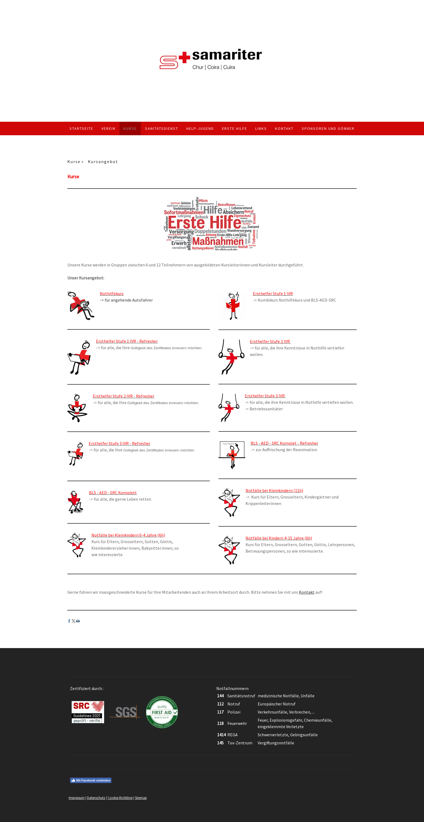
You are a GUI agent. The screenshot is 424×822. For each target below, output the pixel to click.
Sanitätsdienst (161, 128)
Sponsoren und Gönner (328, 128)
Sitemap (141, 797)
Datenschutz (96, 797)
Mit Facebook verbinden (90, 780)
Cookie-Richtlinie (120, 797)
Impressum (77, 797)
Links (261, 128)
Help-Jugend (200, 128)
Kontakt (284, 128)
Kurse (130, 128)
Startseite (81, 128)
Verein (108, 128)
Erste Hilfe (234, 128)
